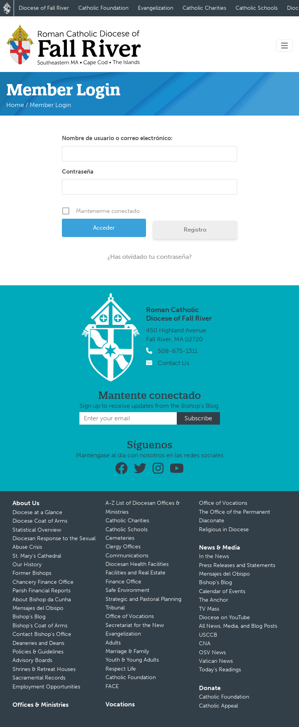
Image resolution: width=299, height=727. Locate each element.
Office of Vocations (130, 616)
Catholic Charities (204, 8)
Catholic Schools (257, 8)
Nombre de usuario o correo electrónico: (117, 138)
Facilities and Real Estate (135, 572)
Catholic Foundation (103, 8)
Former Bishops (31, 573)
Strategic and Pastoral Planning (143, 599)
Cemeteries (120, 538)
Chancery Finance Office (43, 582)
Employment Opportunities (46, 686)
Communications (127, 555)
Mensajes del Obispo (37, 608)
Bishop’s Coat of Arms (39, 625)
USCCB (208, 635)
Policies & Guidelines (37, 651)
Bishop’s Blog (29, 616)
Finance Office (123, 581)
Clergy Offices (123, 546)
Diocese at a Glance (37, 512)
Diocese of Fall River (44, 8)
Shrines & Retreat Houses (44, 669)
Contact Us (173, 363)
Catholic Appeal (218, 705)
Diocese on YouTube (224, 617)
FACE (112, 686)
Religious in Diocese (224, 529)
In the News (214, 556)
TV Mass (209, 609)
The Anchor (213, 600)
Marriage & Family (127, 651)
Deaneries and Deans (38, 643)
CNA (205, 643)
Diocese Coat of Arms (39, 521)
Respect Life (121, 669)
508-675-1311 (177, 351)
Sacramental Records (38, 677)
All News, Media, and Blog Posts (238, 626)
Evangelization (155, 8)
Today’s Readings (220, 669)
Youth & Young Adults (132, 660)
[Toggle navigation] (284, 46)
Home (15, 105)
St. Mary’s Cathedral (36, 556)
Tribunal (115, 607)
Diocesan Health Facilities (137, 564)
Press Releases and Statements (237, 565)
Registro (195, 229)
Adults (113, 642)
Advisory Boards (32, 660)
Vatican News (216, 661)
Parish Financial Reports (41, 590)
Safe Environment (128, 590)
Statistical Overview (36, 530)
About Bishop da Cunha (41, 599)
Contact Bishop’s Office (41, 634)
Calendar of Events (222, 591)
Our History (27, 564)
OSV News (212, 652)
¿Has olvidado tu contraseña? (149, 256)
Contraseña (77, 171)
